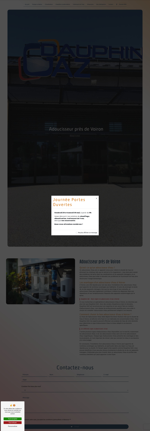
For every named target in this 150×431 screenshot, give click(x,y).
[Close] (96, 198)
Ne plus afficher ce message (87, 233)
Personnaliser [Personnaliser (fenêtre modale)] (12, 426)
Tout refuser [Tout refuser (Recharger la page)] (13, 423)
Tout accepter (12, 419)
